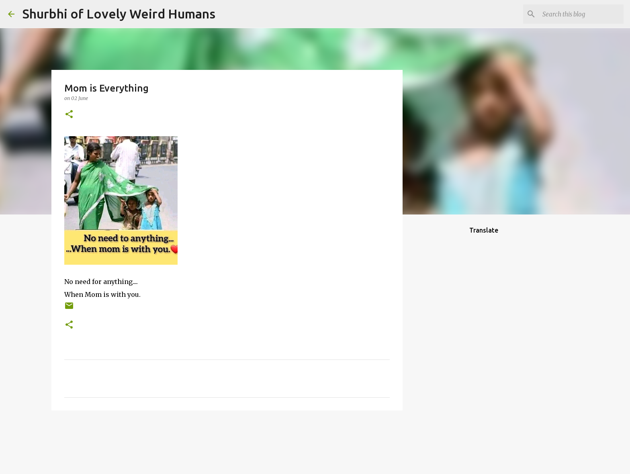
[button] (69, 114)
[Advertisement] (443, 347)
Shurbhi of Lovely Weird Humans (118, 13)
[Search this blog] (581, 14)
